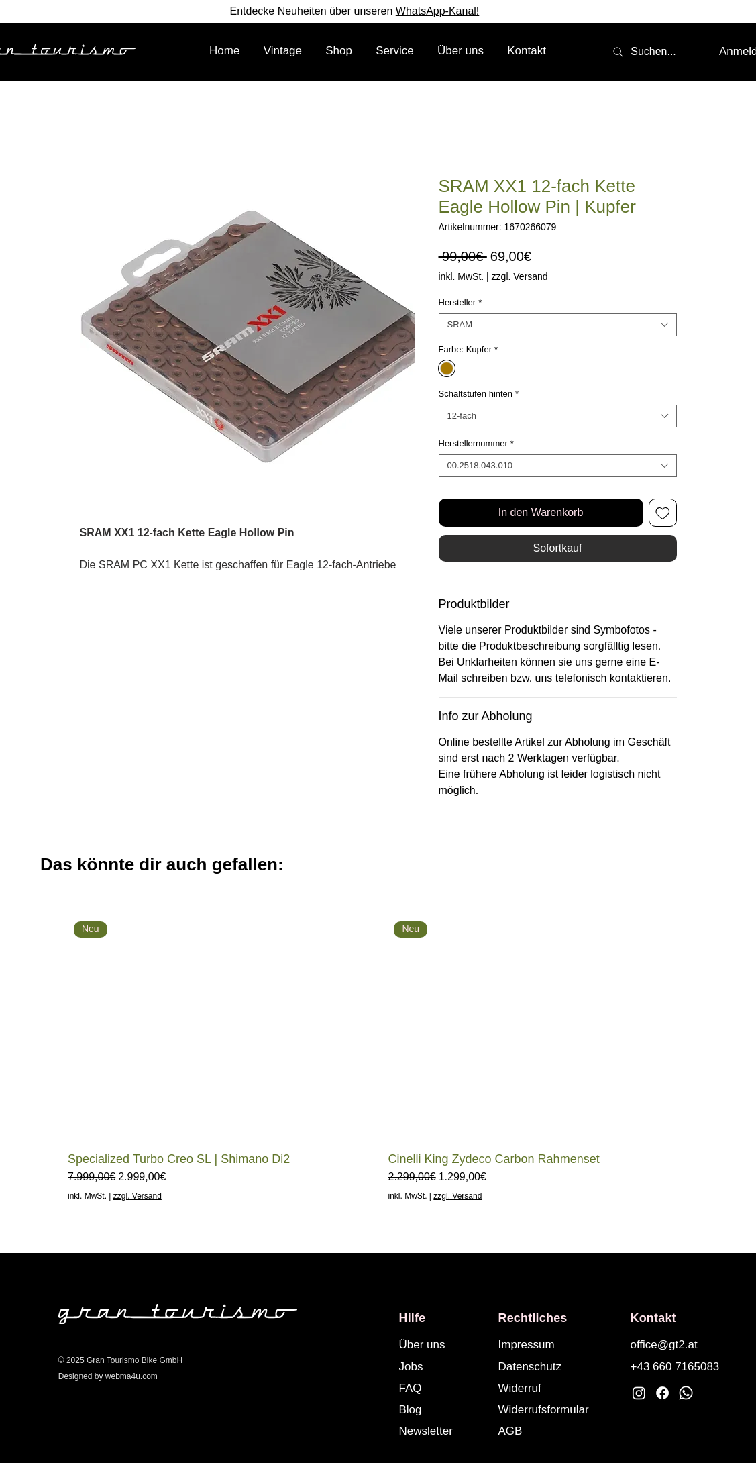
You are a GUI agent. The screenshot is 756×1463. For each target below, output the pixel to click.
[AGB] (556, 1431)
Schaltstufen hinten (479, 394)
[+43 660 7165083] (677, 1366)
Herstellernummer (476, 443)
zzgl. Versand (520, 276)
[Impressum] (542, 1344)
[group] (378, 1058)
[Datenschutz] (542, 1366)
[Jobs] (442, 1366)
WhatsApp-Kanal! (438, 11)
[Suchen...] (644, 51)
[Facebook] (662, 1392)
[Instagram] (639, 1392)
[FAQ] (442, 1388)
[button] (339, 51)
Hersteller (460, 302)
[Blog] (442, 1409)
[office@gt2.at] (674, 1344)
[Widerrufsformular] (556, 1409)
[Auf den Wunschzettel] (663, 513)
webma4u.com (131, 1376)
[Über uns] (442, 1344)
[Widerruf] (556, 1388)
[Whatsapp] (686, 1392)
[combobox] (558, 324)
